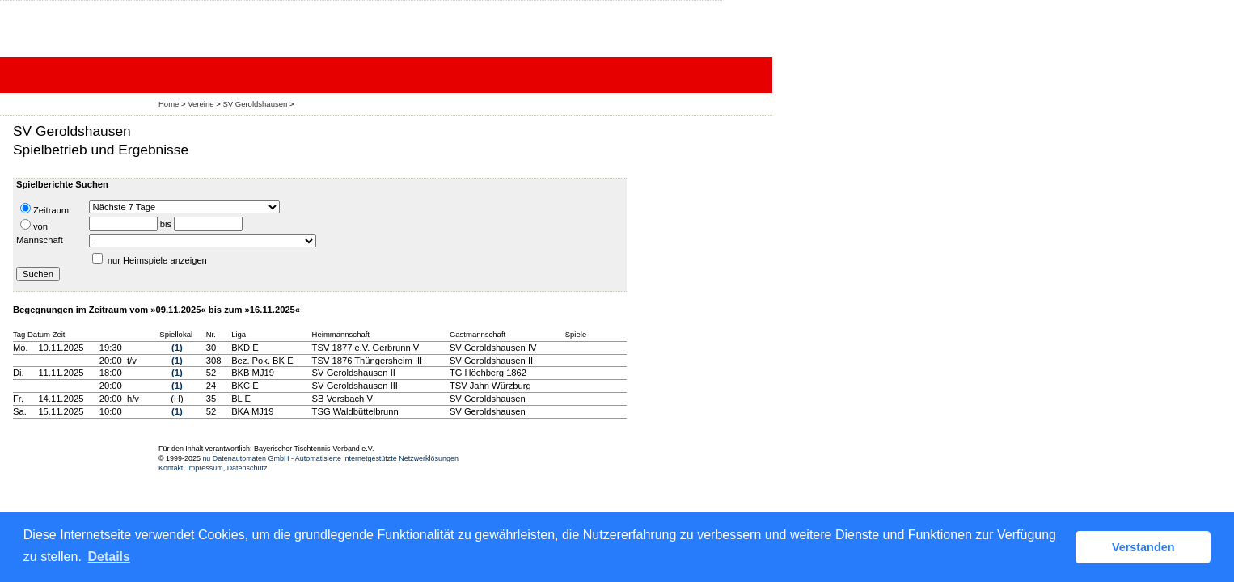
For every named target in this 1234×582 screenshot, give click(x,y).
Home (168, 103)
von (34, 225)
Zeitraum (44, 209)
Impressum (204, 468)
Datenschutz (247, 468)
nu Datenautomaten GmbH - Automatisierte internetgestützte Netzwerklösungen (330, 458)
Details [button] (108, 556)
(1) (177, 347)
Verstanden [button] (1143, 547)
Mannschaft (39, 240)
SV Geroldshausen (254, 103)
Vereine (200, 103)
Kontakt (170, 468)
